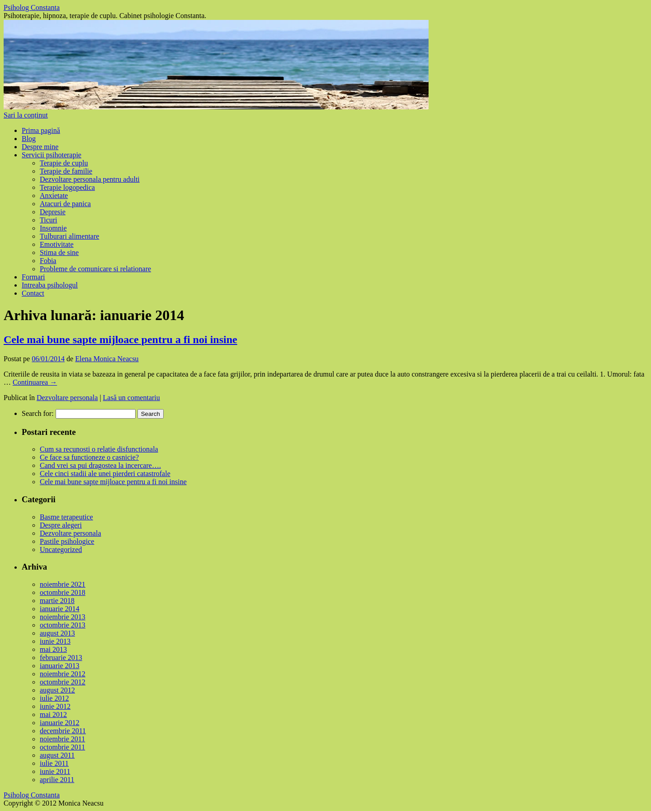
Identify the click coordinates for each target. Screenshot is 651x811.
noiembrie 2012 (62, 674)
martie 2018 (57, 600)
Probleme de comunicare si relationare (95, 269)
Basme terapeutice (66, 517)
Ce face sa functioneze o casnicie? (89, 457)
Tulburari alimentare (69, 236)
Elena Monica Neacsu (106, 359)
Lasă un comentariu (131, 397)
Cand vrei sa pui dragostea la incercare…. (100, 465)
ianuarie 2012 (60, 722)
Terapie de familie (66, 171)
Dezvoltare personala (67, 397)
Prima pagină (41, 130)
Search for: (38, 413)
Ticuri (48, 220)
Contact (33, 293)
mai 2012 (53, 714)
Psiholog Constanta (32, 7)
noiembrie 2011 (62, 739)
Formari (33, 277)
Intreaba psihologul (50, 285)
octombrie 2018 (62, 592)
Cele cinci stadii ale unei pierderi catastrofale (105, 473)
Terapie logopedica (67, 187)
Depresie (53, 212)
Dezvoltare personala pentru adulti (90, 179)
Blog (29, 138)
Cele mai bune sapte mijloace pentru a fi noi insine (120, 339)
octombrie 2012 (62, 682)
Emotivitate (57, 244)
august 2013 (57, 633)
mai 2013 (53, 649)
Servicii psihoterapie (51, 155)
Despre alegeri (61, 525)
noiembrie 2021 (62, 584)
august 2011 (57, 755)
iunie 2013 (55, 641)
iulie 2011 (54, 763)
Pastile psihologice (67, 541)
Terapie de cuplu (64, 163)
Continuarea (35, 382)
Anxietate (54, 195)
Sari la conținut (26, 115)
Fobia (48, 260)
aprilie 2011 (57, 779)
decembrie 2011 (63, 731)
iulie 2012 (54, 698)
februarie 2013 (61, 657)
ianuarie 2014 (60, 609)
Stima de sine (59, 252)
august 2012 (57, 690)
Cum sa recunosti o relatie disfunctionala (99, 449)
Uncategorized (61, 549)
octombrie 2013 (62, 625)
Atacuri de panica (65, 203)
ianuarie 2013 (60, 666)
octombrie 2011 (62, 747)
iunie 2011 (55, 771)
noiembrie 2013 (62, 617)
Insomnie (53, 228)
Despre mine (40, 147)
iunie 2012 (55, 706)
